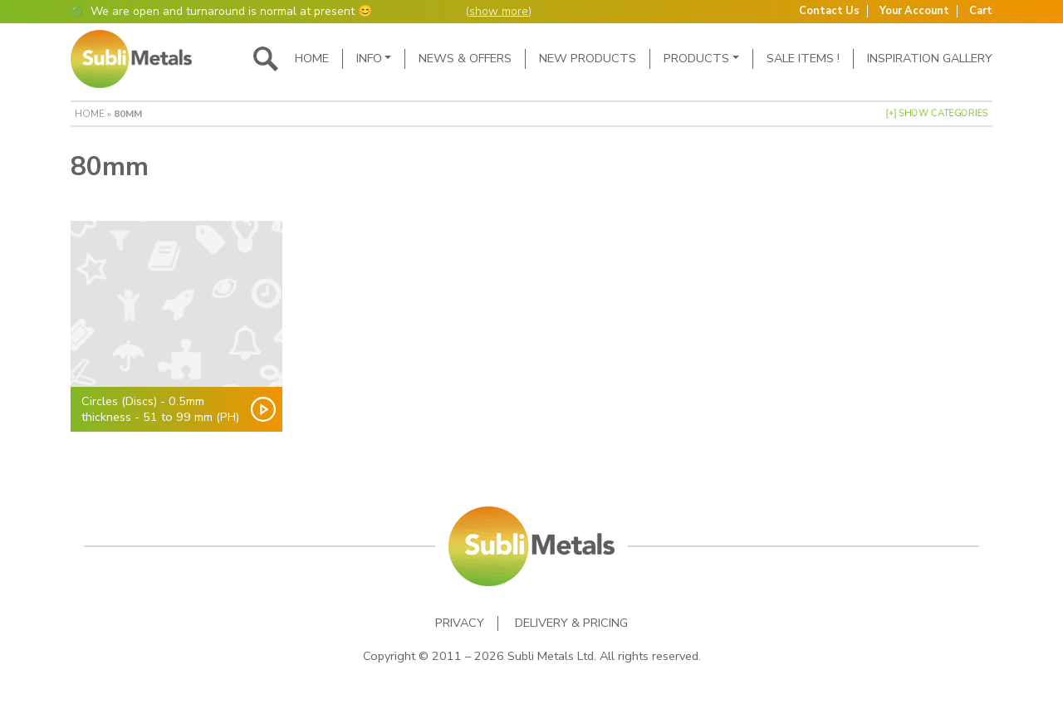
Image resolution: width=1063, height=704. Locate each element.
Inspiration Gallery (929, 58)
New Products (587, 58)
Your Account (914, 11)
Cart (980, 11)
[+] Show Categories (936, 113)
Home (312, 58)
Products (696, 58)
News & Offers (465, 58)
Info (369, 58)
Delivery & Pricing (571, 623)
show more (498, 11)
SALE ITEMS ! (803, 58)
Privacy (459, 623)
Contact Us (829, 11)
